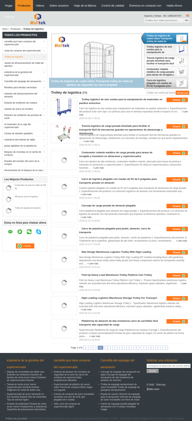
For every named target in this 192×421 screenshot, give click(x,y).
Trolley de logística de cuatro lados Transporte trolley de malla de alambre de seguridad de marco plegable (160, 38)
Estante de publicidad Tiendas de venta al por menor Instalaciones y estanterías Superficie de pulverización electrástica (27, 406)
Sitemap (160, 384)
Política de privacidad (16, 418)
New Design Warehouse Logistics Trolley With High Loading (116, 252)
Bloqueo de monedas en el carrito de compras (22, 153)
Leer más (89, 141)
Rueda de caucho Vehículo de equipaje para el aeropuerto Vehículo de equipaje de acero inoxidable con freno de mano (121, 397)
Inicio (5, 29)
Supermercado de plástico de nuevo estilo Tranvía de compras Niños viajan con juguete (73, 387)
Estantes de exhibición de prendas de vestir (23, 116)
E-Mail (150, 384)
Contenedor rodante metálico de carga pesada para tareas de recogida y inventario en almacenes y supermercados (161, 72)
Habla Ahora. (174, 5)
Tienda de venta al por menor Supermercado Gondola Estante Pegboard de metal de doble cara (23, 387)
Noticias (10, 16)
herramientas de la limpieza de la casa (23, 170)
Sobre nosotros (59, 5)
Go (186, 20)
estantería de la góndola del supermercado (18, 73)
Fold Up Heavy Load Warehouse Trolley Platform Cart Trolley (117, 275)
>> (158, 347)
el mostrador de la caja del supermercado (17, 126)
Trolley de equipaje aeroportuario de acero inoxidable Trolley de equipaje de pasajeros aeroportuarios (120, 387)
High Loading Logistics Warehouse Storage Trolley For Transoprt (119, 297)
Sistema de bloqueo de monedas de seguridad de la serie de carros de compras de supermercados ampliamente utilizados (72, 376)
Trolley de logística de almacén (27, 208)
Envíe (152, 371)
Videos (40, 5)
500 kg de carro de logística (26, 197)
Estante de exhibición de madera (20, 103)
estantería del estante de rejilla (19, 139)
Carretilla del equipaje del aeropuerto (22, 81)
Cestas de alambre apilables (18, 133)
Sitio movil (153, 389)
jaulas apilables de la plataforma (20, 146)
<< (93, 347)
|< (86, 347)
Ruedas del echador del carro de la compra (21, 162)
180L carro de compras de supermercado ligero (67, 405)
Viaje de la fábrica (85, 5)
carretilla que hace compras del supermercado (20, 43)
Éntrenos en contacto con (145, 5)
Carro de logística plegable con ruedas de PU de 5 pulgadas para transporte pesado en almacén (159, 83)
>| (165, 347)
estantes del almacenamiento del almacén (20, 95)
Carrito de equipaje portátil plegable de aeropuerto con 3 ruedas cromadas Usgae (120, 406)
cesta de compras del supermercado (22, 50)
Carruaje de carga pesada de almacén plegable (109, 205)
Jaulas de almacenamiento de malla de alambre (23, 64)
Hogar (9, 5)
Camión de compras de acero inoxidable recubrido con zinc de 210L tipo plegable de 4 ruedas (74, 397)
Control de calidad (112, 5)
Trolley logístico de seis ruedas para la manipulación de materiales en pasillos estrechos (159, 49)
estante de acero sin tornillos (18, 109)
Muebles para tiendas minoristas (20, 87)
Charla (179, 100)
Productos (24, 5)
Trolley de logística (13, 57)
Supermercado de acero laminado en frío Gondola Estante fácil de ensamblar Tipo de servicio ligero (26, 397)
